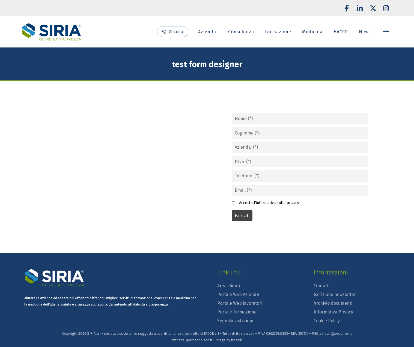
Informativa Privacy (333, 312)
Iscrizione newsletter (335, 294)
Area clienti (228, 285)
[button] (346, 8)
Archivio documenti (333, 303)
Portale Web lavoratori (239, 303)
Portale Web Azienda (238, 294)
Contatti (322, 285)
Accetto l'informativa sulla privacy (269, 203)
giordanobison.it (199, 340)
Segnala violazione (236, 320)
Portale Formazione (237, 312)
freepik (236, 340)
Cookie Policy (327, 320)
